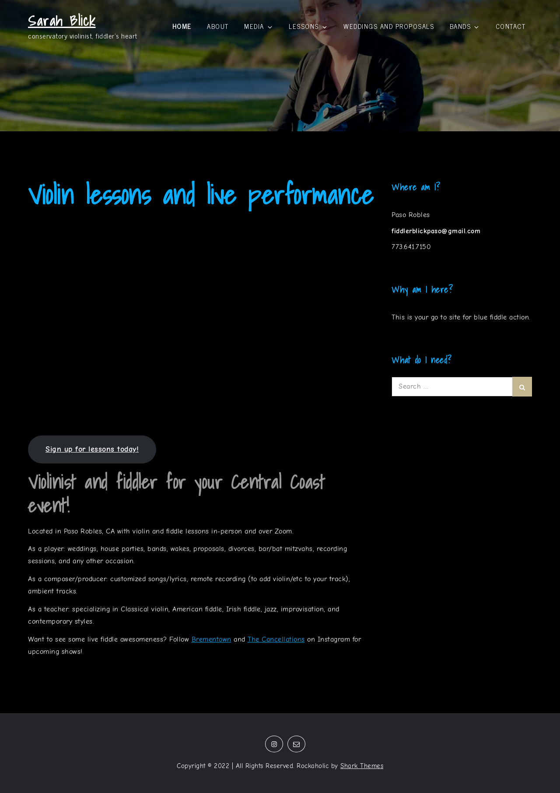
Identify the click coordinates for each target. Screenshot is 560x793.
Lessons (308, 26)
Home (182, 26)
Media (258, 26)
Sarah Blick (62, 20)
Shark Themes (361, 766)
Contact (511, 26)
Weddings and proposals (388, 26)
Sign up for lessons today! (92, 449)
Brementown (211, 639)
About (218, 26)
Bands (465, 26)
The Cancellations (276, 639)
